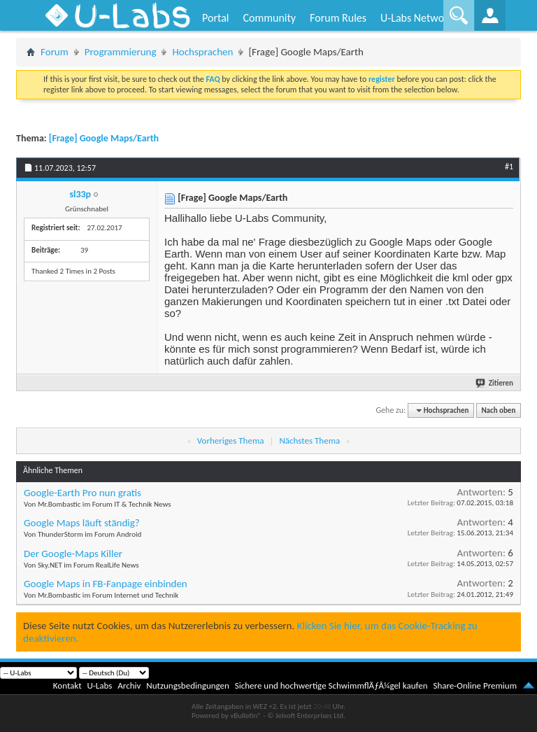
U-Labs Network (416, 17)
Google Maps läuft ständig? (82, 522)
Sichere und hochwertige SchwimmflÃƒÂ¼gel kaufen (331, 685)
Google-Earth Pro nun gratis (82, 492)
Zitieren (495, 383)
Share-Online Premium (475, 685)
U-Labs (100, 685)
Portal (215, 17)
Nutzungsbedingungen (187, 685)
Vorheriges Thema (230, 440)
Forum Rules (338, 17)
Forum (55, 51)
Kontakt (67, 685)
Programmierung (121, 51)
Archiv (129, 685)
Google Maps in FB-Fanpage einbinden (105, 583)
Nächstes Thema (309, 440)
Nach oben (498, 410)
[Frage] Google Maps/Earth (104, 138)
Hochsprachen (202, 51)
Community (269, 17)
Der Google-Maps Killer (73, 553)
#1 (509, 166)
